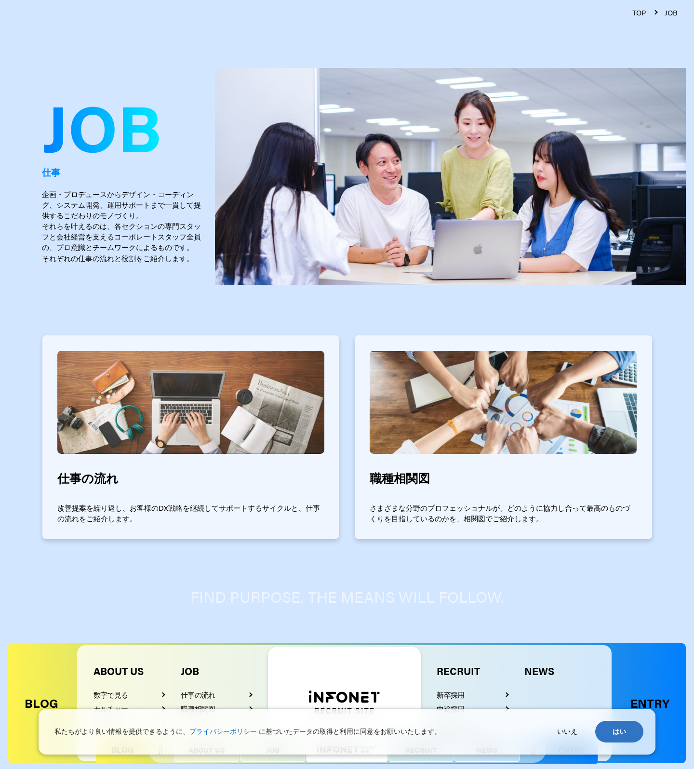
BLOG (41, 702)
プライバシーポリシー (223, 731)
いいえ (567, 731)
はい (619, 731)
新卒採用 (450, 694)
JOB (190, 670)
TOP (639, 12)
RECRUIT (458, 670)
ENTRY (649, 702)
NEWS (539, 670)
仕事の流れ (198, 694)
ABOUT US (118, 670)
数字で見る (110, 694)
